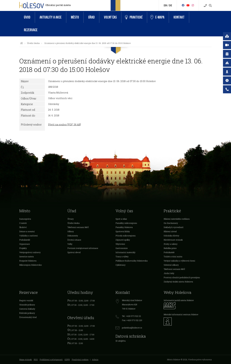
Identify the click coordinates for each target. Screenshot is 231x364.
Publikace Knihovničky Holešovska (132, 260)
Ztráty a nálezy (170, 244)
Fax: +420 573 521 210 (132, 320)
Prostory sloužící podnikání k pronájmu (182, 277)
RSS (36, 359)
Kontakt (179, 17)
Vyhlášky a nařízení (28, 235)
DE (170, 5)
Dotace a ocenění (27, 231)
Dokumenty (72, 235)
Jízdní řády (169, 273)
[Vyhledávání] (210, 5)
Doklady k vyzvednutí (173, 227)
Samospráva (25, 219)
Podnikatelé (24, 239)
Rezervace (31, 30)
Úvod (27, 17)
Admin (95, 359)
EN (165, 5)
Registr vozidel (26, 300)
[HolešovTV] (188, 5)
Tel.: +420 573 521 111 (131, 316)
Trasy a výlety (122, 256)
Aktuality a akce (51, 17)
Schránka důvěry (171, 235)
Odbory (70, 231)
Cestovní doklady (27, 309)
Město (75, 17)
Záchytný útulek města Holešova (178, 281)
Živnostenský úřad (28, 317)
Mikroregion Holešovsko (30, 265)
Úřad (91, 17)
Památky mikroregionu (126, 223)
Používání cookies (80, 359)
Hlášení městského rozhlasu (177, 219)
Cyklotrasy (120, 265)
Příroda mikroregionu (126, 235)
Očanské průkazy (27, 304)
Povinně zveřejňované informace (82, 248)
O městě (23, 223)
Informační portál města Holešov (179, 300)
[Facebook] (183, 5)
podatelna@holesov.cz (132, 327)
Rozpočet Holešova (27, 260)
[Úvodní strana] (21, 43)
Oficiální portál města (58, 5)
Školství (23, 227)
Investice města (26, 256)
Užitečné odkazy (171, 265)
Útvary (70, 219)
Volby (69, 244)
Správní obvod (74, 252)
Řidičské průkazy (27, 313)
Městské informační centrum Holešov (181, 314)
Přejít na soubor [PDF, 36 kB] (64, 124)
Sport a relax (121, 219)
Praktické (134, 17)
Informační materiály (125, 252)
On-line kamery (171, 223)
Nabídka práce (170, 248)
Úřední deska (33, 43)
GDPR (67, 359)
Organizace (24, 244)
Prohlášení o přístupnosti (51, 359)
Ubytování (120, 244)
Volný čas (110, 17)
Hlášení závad (170, 231)
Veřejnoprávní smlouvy (30, 252)
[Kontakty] (205, 5)
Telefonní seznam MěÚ (78, 227)
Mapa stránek (25, 359)
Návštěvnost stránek (173, 239)
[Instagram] (193, 5)
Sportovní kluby (123, 231)
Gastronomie (122, 248)
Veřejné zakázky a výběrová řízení (179, 260)
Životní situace (74, 239)
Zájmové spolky (123, 239)
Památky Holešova (124, 227)
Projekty (23, 248)
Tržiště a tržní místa (173, 256)
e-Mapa (157, 17)
